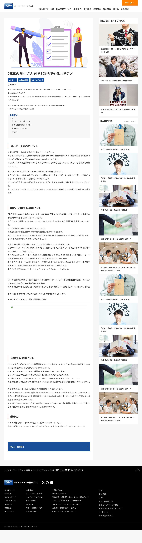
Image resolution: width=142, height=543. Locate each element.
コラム (116, 8)
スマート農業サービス (34, 530)
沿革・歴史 (8, 527)
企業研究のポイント (19, 128)
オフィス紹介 (9, 534)
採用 (100, 513)
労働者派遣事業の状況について (111, 531)
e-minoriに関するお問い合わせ (64, 534)
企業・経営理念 (10, 523)
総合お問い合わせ (59, 516)
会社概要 (8, 516)
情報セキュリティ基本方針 (109, 527)
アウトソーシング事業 (34, 516)
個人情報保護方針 (106, 524)
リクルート (12, 80)
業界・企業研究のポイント (22, 124)
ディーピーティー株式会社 (19, 6)
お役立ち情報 (23, 80)
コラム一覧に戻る (17, 469)
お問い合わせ (129, 3)
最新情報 (125, 8)
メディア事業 (31, 523)
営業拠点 (8, 530)
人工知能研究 (31, 534)
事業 (28, 492)
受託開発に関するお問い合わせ (64, 530)
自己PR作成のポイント (21, 121)
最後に (14, 132)
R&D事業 (29, 527)
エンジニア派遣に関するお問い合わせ (66, 523)
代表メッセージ (10, 520)
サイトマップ (103, 535)
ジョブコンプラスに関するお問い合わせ (67, 527)
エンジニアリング (37, 80)
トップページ (9, 492)
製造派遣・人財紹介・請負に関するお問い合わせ (70, 520)
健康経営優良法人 (106, 538)
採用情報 (107, 8)
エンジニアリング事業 (34, 520)
